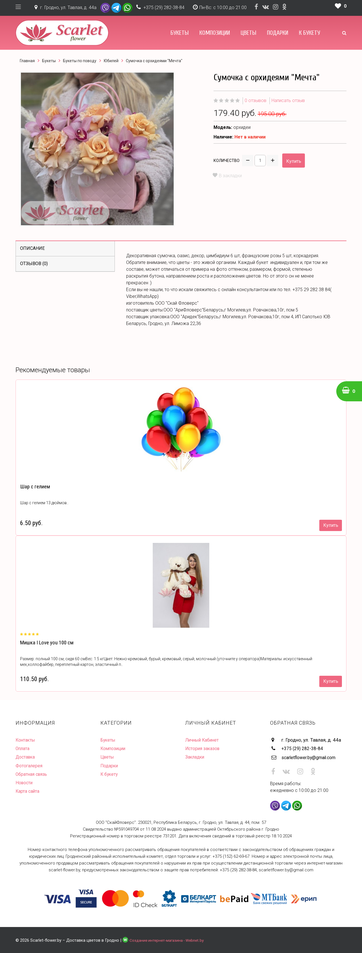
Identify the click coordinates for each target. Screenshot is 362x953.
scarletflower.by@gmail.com (311, 757)
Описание (32, 248)
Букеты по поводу (79, 61)
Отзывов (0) (34, 263)
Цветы (248, 32)
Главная (27, 61)
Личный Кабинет (203, 740)
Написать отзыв (288, 100)
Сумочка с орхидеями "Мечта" (154, 61)
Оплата (23, 748)
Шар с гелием (34, 487)
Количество (227, 160)
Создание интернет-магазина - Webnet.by (170, 939)
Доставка (26, 757)
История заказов (204, 748)
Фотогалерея (30, 765)
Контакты (26, 740)
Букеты (180, 32)
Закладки (195, 757)
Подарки (277, 32)
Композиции (214, 32)
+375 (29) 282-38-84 (163, 7)
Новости (25, 782)
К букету (309, 32)
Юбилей (111, 61)
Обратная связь (33, 774)
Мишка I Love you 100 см (46, 643)
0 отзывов (255, 100)
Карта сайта (29, 791)
